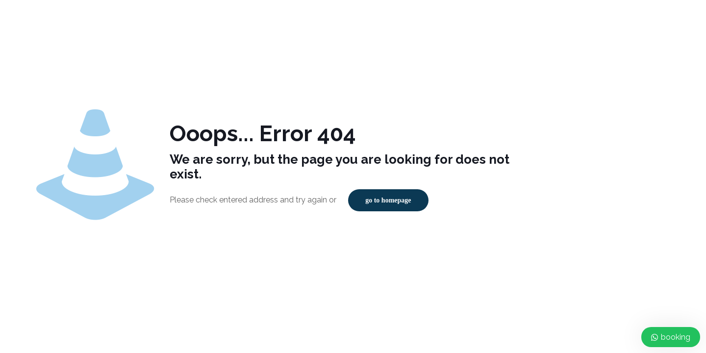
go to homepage (388, 200)
